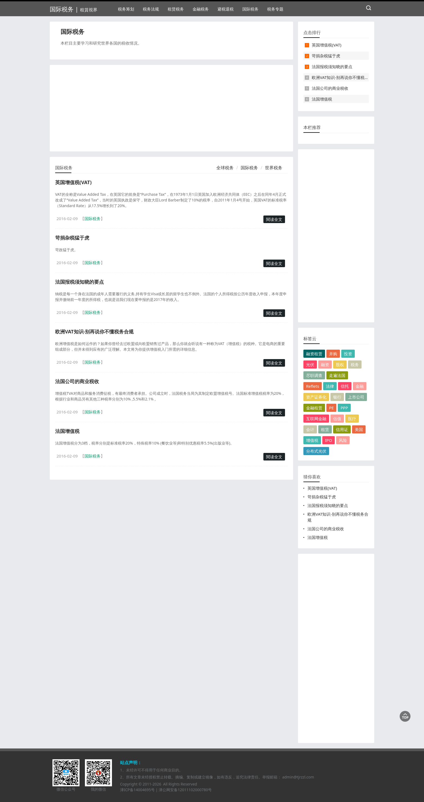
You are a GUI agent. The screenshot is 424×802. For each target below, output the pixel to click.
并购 (333, 353)
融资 (325, 364)
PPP (344, 407)
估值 (337, 418)
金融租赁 (314, 407)
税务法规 (151, 9)
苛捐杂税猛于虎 (72, 237)
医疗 (352, 418)
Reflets (312, 386)
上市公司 (356, 397)
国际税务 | (73, 9)
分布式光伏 (316, 451)
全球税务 (225, 168)
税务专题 (275, 9)
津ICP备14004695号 (137, 789)
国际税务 (250, 9)
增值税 (312, 440)
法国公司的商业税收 (77, 381)
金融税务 (201, 9)
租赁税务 (176, 9)
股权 (340, 364)
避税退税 (225, 9)
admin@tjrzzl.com (298, 777)
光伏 (310, 364)
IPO (328, 440)
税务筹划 (126, 9)
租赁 (325, 429)
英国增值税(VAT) (73, 182)
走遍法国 (337, 375)
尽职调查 (314, 375)
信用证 (342, 429)
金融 (360, 386)
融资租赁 (314, 353)
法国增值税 (67, 431)
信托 (345, 386)
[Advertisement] (171, 108)
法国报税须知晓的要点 (79, 282)
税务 (355, 364)
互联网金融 (316, 418)
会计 (310, 429)
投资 (348, 353)
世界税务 (273, 168)
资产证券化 (316, 397)
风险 (343, 440)
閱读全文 (274, 219)
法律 (330, 386)
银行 (337, 397)
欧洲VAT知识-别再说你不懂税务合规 (94, 331)
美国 (359, 429)
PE (331, 407)
